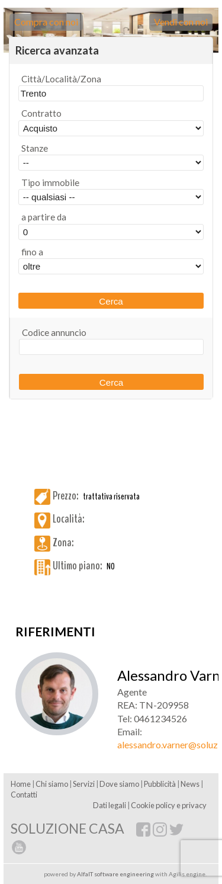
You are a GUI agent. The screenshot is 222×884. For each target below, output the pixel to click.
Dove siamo (119, 784)
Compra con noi (46, 21)
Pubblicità (160, 784)
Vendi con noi (181, 21)
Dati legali (109, 805)
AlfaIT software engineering (115, 873)
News (190, 784)
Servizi (84, 784)
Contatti (24, 794)
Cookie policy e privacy (169, 805)
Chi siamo (52, 784)
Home (21, 784)
